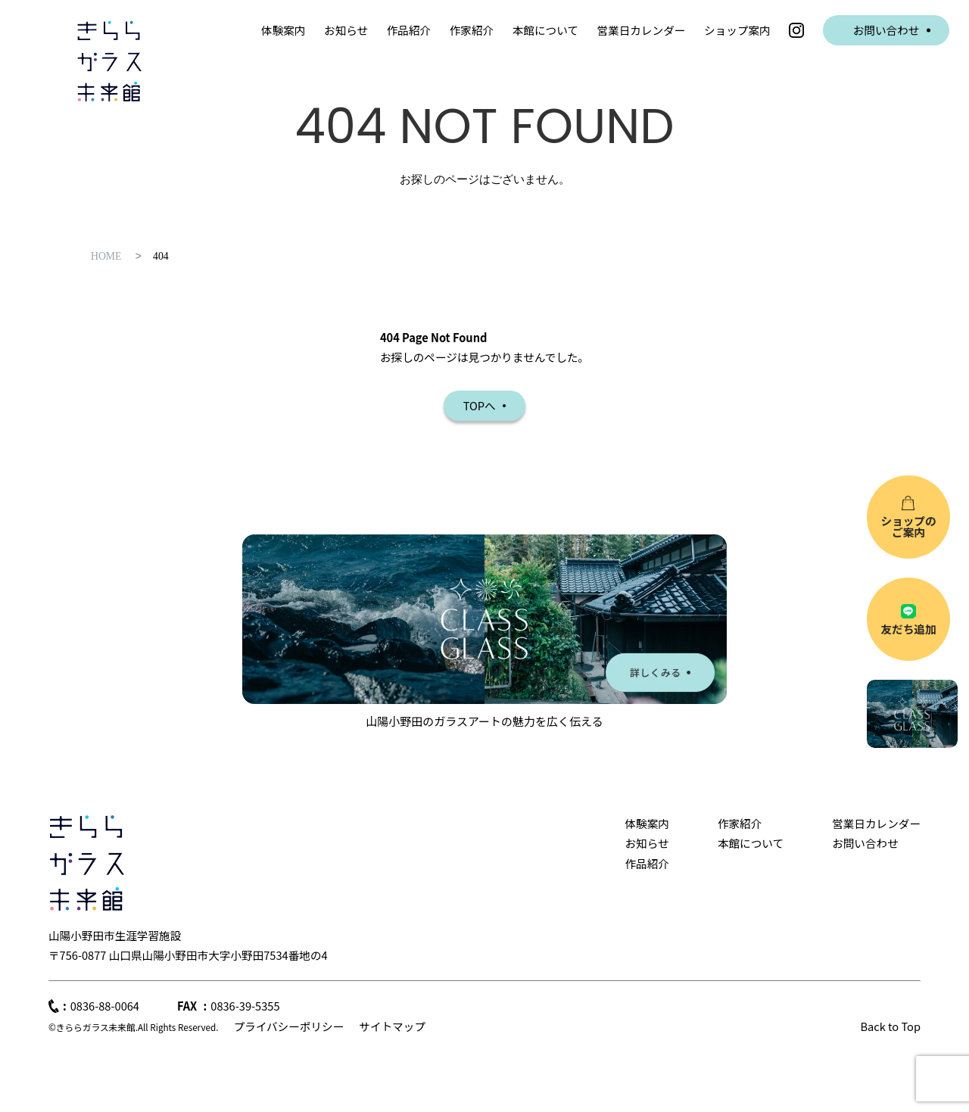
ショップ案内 (737, 30)
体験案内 (283, 30)
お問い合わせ (886, 30)
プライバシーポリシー (288, 1026)
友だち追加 (908, 629)
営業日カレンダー (641, 30)
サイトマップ (392, 1026)
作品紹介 (409, 30)
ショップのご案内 (908, 526)
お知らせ (346, 30)
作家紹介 (472, 30)
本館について (545, 30)
